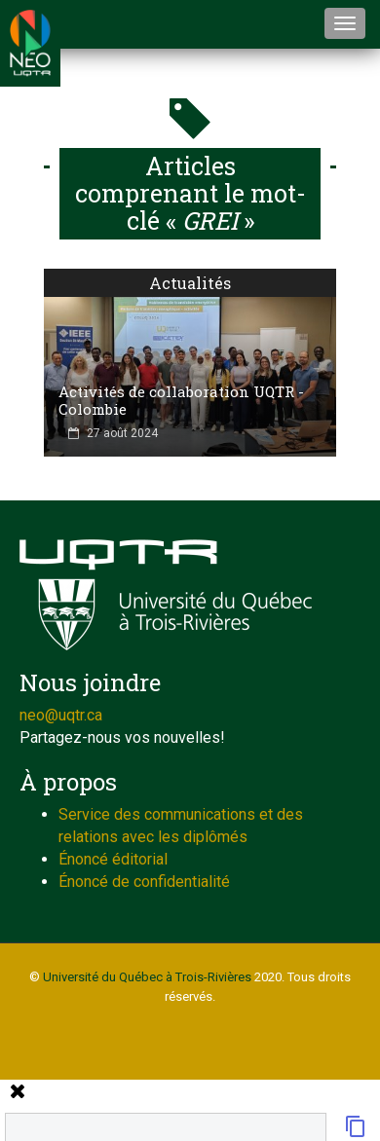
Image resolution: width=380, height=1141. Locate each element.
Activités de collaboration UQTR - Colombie (181, 400)
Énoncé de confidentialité (144, 881)
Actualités (190, 283)
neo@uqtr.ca (60, 715)
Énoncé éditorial (113, 859)
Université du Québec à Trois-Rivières (147, 977)
